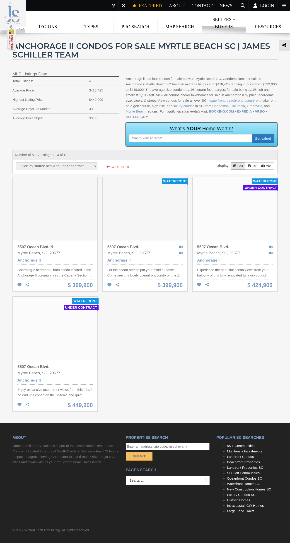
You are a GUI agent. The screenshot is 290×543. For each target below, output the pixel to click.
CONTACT (202, 5)
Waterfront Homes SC (243, 484)
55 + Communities (240, 446)
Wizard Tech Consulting (42, 530)
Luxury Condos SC (241, 495)
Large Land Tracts (240, 511)
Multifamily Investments (244, 451)
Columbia (238, 106)
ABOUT (176, 5)
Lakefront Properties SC (245, 467)
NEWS (226, 5)
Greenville (254, 106)
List (252, 166)
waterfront (217, 100)
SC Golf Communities (243, 473)
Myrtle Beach (136, 111)
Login (263, 5)
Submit (139, 456)
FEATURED (147, 5)
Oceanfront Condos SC (244, 478)
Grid (238, 166)
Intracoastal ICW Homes (245, 505)
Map (266, 166)
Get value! (263, 138)
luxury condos (183, 106)
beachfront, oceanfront (244, 100)
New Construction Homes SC (249, 489)
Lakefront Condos (240, 457)
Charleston (220, 106)
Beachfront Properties (243, 462)
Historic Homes (238, 500)
